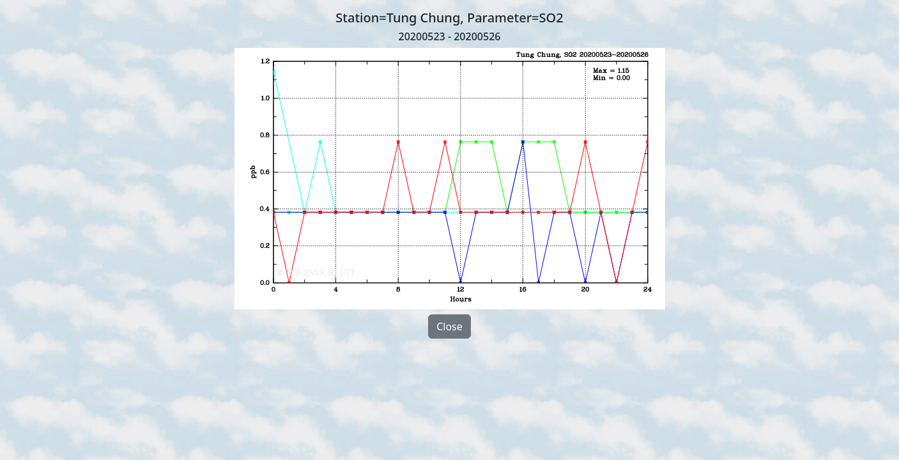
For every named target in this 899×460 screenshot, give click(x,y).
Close (449, 326)
